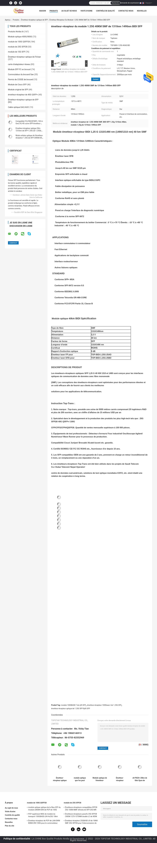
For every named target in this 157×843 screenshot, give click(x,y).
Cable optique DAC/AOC (18, 107)
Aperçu (7, 20)
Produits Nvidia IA (16, 31)
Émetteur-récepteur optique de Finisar (24, 57)
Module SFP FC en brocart (19, 69)
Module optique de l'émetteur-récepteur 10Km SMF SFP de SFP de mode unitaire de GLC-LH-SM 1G (100, 779)
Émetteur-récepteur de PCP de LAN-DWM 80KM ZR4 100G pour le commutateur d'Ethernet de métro (44, 822)
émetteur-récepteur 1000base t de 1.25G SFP (104, 705)
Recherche (115, 3)
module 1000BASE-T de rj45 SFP (73, 705)
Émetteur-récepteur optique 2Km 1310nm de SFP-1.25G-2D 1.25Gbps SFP (29, 130)
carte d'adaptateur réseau (19, 64)
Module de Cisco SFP (17, 84)
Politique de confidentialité (16, 838)
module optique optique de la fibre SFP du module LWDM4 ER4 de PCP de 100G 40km (44, 808)
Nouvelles (141, 11)
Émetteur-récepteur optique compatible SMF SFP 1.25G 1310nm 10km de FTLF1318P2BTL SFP (60, 779)
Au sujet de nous (69, 11)
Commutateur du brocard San (21, 74)
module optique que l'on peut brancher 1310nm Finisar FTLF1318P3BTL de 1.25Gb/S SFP (80, 779)
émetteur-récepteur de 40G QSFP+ (23, 94)
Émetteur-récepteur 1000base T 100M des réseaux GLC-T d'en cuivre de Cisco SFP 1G (119, 779)
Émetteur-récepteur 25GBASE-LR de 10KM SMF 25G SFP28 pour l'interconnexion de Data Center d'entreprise (81, 822)
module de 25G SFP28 (17, 47)
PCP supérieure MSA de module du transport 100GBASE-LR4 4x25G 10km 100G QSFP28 (43, 815)
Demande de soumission (129, 3)
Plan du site (9, 826)
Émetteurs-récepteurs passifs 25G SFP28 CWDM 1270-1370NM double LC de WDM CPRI (81, 815)
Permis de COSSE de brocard (20, 79)
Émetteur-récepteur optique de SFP (34, 20)
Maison (42, 11)
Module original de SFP (18, 89)
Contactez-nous (125, 11)
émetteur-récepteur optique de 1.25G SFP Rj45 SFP (70, 709)
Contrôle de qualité (105, 11)
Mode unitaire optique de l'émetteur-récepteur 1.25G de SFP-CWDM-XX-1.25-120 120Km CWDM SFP (29, 137)
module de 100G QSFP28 (19, 42)
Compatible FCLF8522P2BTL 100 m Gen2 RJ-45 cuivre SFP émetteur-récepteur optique (29, 123)
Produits (54, 11)
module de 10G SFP (16, 52)
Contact (95, 79)
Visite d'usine (86, 11)
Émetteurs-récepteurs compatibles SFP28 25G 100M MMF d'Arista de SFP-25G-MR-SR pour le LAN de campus (81, 808)
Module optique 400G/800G (20, 36)
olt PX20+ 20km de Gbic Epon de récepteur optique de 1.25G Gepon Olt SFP (139, 779)
